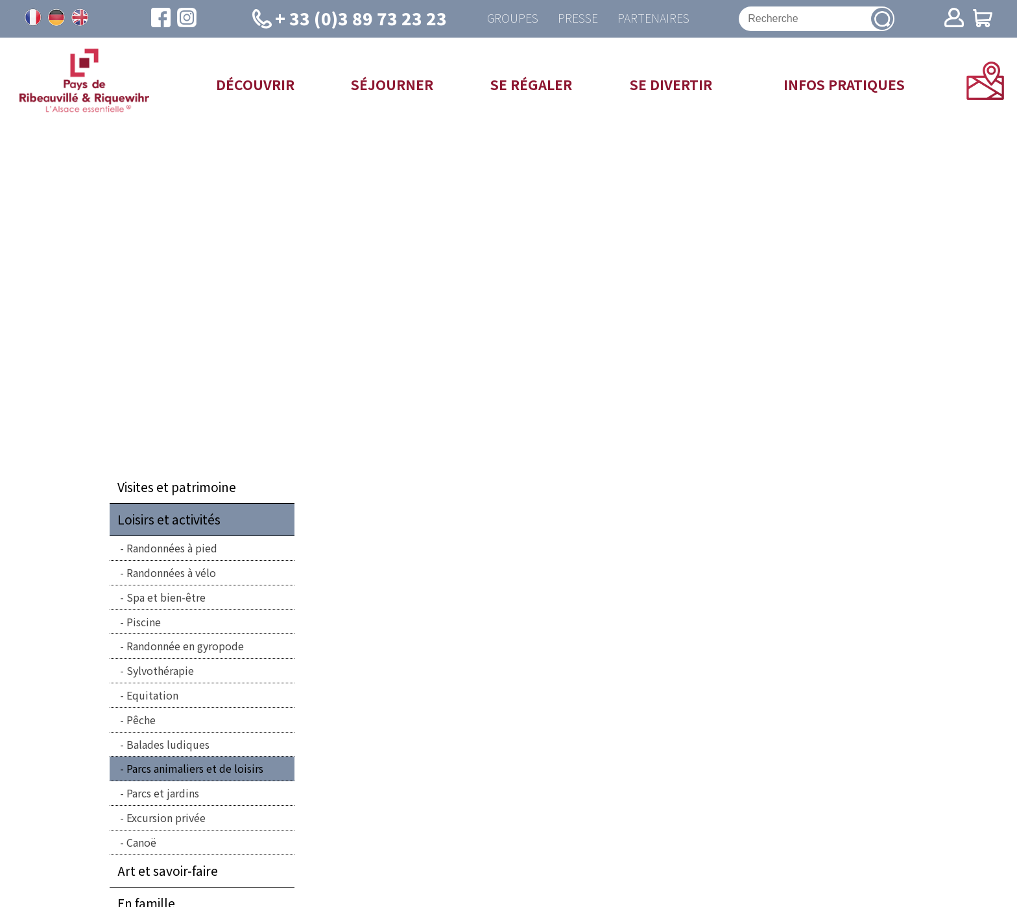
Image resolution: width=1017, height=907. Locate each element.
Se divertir (671, 84)
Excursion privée (166, 817)
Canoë (141, 842)
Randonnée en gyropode (185, 646)
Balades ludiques (167, 744)
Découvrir (255, 84)
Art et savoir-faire (167, 871)
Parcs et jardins (162, 793)
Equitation (152, 695)
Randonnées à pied (171, 548)
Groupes (512, 18)
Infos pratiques (844, 84)
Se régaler (531, 84)
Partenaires (653, 18)
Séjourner (392, 84)
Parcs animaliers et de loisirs (194, 768)
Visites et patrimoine (176, 487)
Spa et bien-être (166, 597)
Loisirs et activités (169, 519)
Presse (578, 18)
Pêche (141, 719)
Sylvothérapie (160, 670)
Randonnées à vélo (171, 572)
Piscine (143, 622)
